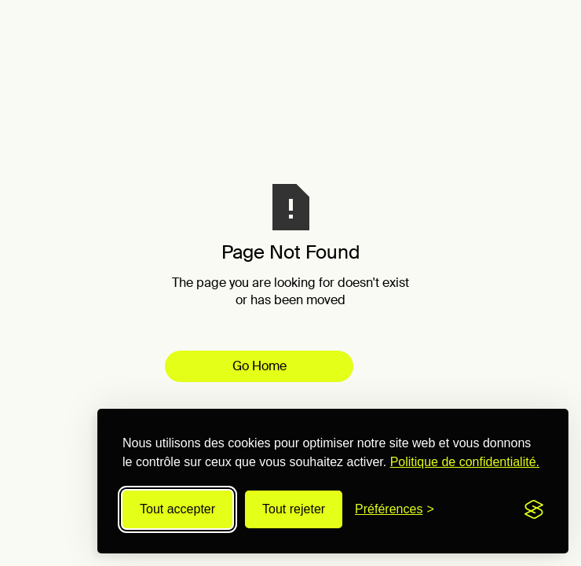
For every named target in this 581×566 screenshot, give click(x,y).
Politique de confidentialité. (464, 462)
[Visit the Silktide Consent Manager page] (533, 509)
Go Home (259, 366)
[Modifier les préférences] (394, 509)
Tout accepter (177, 509)
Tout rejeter (293, 509)
